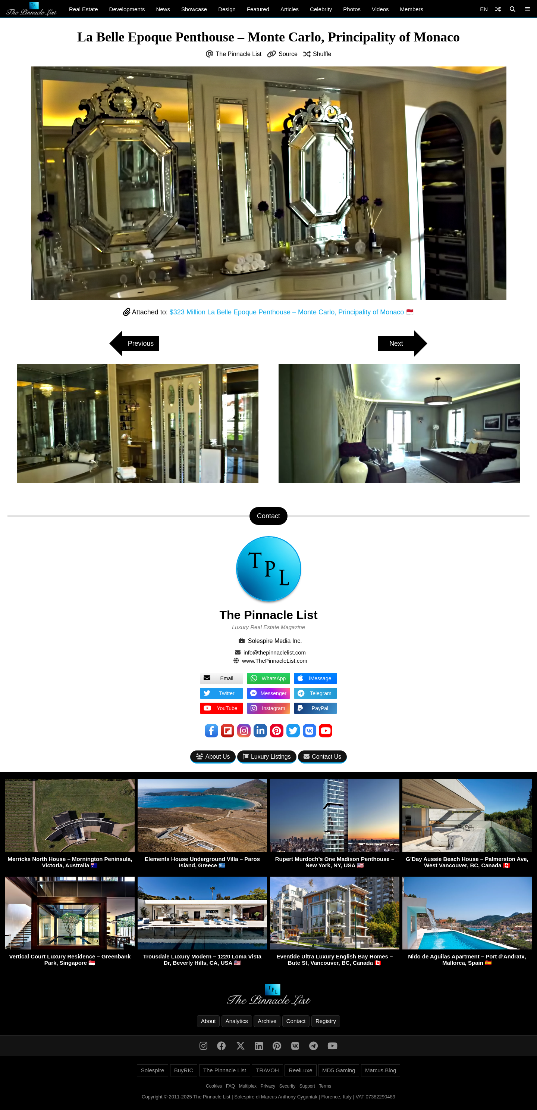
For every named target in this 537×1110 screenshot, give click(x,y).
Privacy (268, 1086)
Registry (325, 1021)
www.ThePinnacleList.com (274, 660)
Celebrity (321, 9)
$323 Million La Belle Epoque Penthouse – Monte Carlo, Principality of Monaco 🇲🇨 (292, 312)
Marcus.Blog (380, 1070)
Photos (352, 9)
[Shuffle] (498, 9)
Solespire (152, 1070)
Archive (267, 1021)
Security (287, 1086)
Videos (380, 9)
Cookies (214, 1086)
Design (227, 9)
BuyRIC (184, 1070)
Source (288, 54)
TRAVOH (267, 1070)
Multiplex (248, 1086)
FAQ (230, 1086)
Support (307, 1086)
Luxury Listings (267, 757)
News (163, 9)
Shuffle (322, 54)
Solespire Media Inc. (275, 641)
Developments (127, 9)
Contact (296, 1021)
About (208, 1021)
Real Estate (83, 9)
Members (412, 9)
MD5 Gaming (338, 1070)
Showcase (194, 9)
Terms (325, 1086)
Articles (289, 9)
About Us (213, 757)
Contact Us (322, 757)
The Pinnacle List (239, 54)
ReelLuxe (300, 1070)
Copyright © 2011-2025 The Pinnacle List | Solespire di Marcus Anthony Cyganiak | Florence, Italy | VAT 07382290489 (268, 1097)
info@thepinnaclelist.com (275, 652)
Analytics (237, 1021)
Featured (258, 9)
